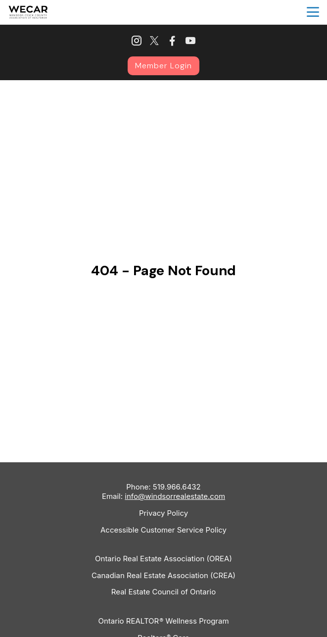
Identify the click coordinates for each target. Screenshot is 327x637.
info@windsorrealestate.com (175, 496)
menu (313, 12)
